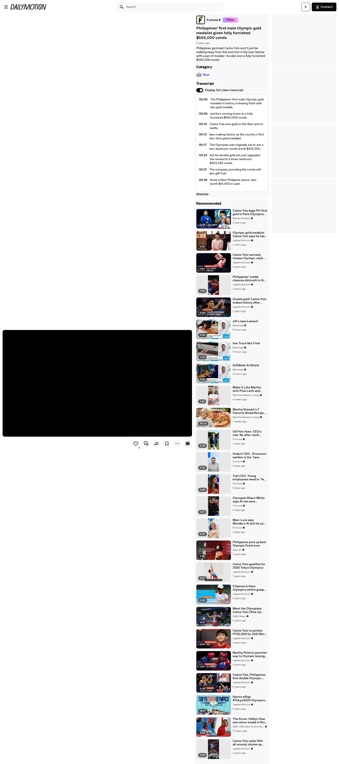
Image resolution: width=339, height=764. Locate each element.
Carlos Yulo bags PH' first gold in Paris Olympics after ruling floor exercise (250, 212)
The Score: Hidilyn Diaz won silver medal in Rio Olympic (249, 721)
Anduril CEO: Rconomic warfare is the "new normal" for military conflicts (250, 455)
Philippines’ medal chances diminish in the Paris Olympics (249, 278)
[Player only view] (187, 443)
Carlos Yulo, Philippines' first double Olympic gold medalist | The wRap (249, 677)
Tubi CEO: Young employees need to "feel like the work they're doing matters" (250, 477)
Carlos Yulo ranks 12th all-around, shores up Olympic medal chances (249, 743)
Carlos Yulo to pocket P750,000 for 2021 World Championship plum (250, 632)
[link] (208, 20)
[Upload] (305, 7)
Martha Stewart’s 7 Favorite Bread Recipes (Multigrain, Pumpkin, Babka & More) (249, 411)
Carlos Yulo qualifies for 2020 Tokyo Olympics (249, 566)
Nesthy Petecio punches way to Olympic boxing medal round (250, 655)
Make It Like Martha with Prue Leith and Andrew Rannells (247, 389)
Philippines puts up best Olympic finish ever (249, 544)
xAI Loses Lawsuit (245, 321)
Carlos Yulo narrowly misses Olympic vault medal (248, 256)
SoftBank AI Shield (246, 365)
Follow (230, 20)
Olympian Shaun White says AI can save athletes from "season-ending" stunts (249, 500)
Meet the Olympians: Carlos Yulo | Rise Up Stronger (247, 610)
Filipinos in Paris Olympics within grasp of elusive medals (248, 588)
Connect (324, 7)
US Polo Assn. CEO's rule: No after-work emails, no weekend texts (247, 433)
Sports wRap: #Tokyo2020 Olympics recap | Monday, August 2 (249, 699)
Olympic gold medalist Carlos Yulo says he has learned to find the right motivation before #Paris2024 (249, 234)
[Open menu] (6, 7)
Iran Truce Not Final (246, 343)
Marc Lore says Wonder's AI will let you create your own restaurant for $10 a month (249, 522)
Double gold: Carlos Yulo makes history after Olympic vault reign (249, 301)
